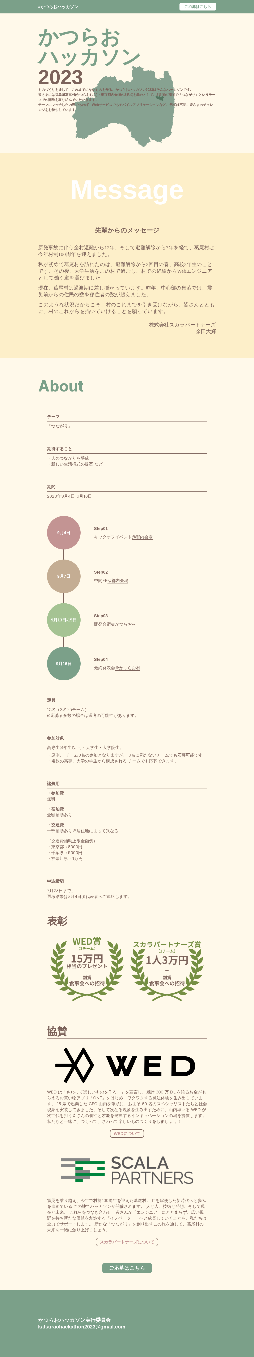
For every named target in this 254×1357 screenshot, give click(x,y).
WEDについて (127, 1133)
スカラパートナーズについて (127, 1242)
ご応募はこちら (198, 7)
